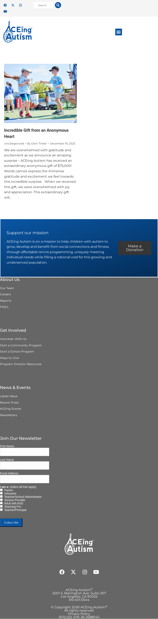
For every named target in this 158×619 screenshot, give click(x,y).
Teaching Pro (12, 506)
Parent (8, 490)
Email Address (9, 473)
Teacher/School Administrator (22, 497)
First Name (7, 446)
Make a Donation (134, 248)
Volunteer (9, 493)
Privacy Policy (79, 614)
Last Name (7, 460)
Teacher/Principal (14, 510)
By (37, 143)
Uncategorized (14, 143)
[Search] (58, 5)
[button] (118, 32)
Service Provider (14, 500)
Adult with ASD (13, 503)
